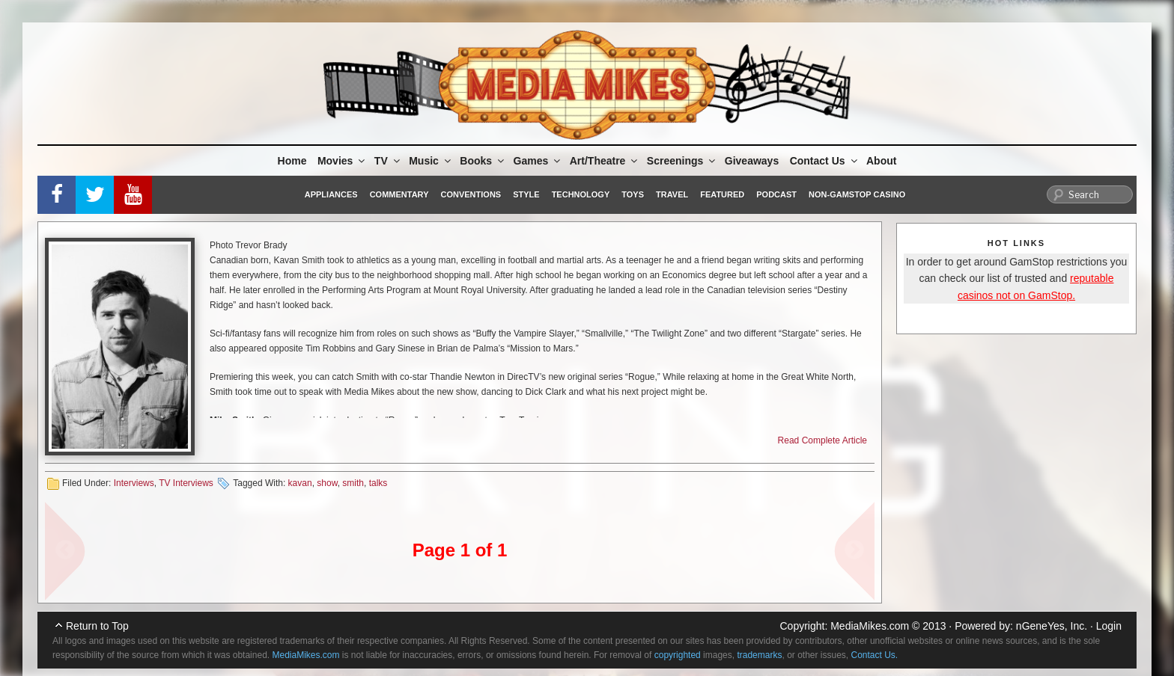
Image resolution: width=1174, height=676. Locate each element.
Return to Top (97, 626)
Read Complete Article (822, 440)
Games (538, 161)
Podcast (776, 194)
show (327, 483)
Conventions (470, 194)
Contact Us (825, 161)
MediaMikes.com (869, 626)
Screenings (682, 161)
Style (526, 194)
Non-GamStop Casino (857, 194)
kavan (300, 483)
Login (1109, 626)
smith (353, 483)
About (881, 161)
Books (483, 161)
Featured (722, 194)
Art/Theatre (605, 161)
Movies (342, 161)
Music (431, 161)
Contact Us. (874, 655)
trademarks (759, 655)
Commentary (399, 194)
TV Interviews (186, 483)
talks (378, 483)
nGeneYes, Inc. (1051, 626)
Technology (581, 194)
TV (388, 161)
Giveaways (752, 161)
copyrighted (677, 655)
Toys (632, 194)
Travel (672, 194)
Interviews (134, 483)
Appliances (331, 194)
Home (292, 161)
